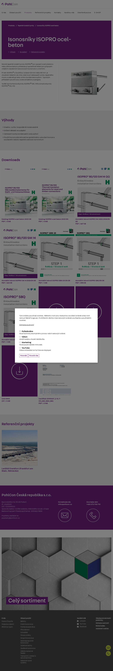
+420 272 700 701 (108, 653)
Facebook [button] (82, 627)
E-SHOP (97, 12)
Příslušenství (25, 630)
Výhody (12, 52)
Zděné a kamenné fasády (27, 652)
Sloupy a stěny (26, 635)
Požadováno (56, 332)
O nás (4, 12)
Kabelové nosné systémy (26, 662)
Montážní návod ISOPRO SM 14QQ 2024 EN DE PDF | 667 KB (93, 195)
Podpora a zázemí (8, 624)
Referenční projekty (43, 12)
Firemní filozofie (7, 621)
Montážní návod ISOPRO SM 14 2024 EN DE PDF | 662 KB (20, 255)
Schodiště (24, 632)
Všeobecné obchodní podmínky (103, 619)
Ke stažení (23, 52)
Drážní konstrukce (27, 624)
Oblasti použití (15, 12)
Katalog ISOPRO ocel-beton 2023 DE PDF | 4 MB (20, 194)
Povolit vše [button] (33, 355)
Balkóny (23, 621)
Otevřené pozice (84, 12)
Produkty (28, 12)
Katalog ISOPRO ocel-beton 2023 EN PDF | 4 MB (56, 194)
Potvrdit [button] (23, 355)
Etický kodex (100, 626)
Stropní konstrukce (27, 638)
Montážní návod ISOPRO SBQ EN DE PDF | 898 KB (93, 255)
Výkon (56, 338)
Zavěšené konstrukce (28, 648)
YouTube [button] (81, 624)
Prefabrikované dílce (28, 627)
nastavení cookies (102, 628)
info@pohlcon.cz (108, 647)
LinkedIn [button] (81, 621)
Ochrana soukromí (26, 325)
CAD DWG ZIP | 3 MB (20, 373)
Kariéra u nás (69, 12)
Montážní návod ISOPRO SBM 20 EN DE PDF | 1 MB (56, 255)
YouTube (56, 349)
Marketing (56, 343)
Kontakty (57, 12)
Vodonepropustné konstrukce (27, 642)
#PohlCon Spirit (7, 627)
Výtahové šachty (26, 645)
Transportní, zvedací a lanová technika (28, 657)
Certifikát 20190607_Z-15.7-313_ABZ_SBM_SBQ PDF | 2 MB (56, 374)
